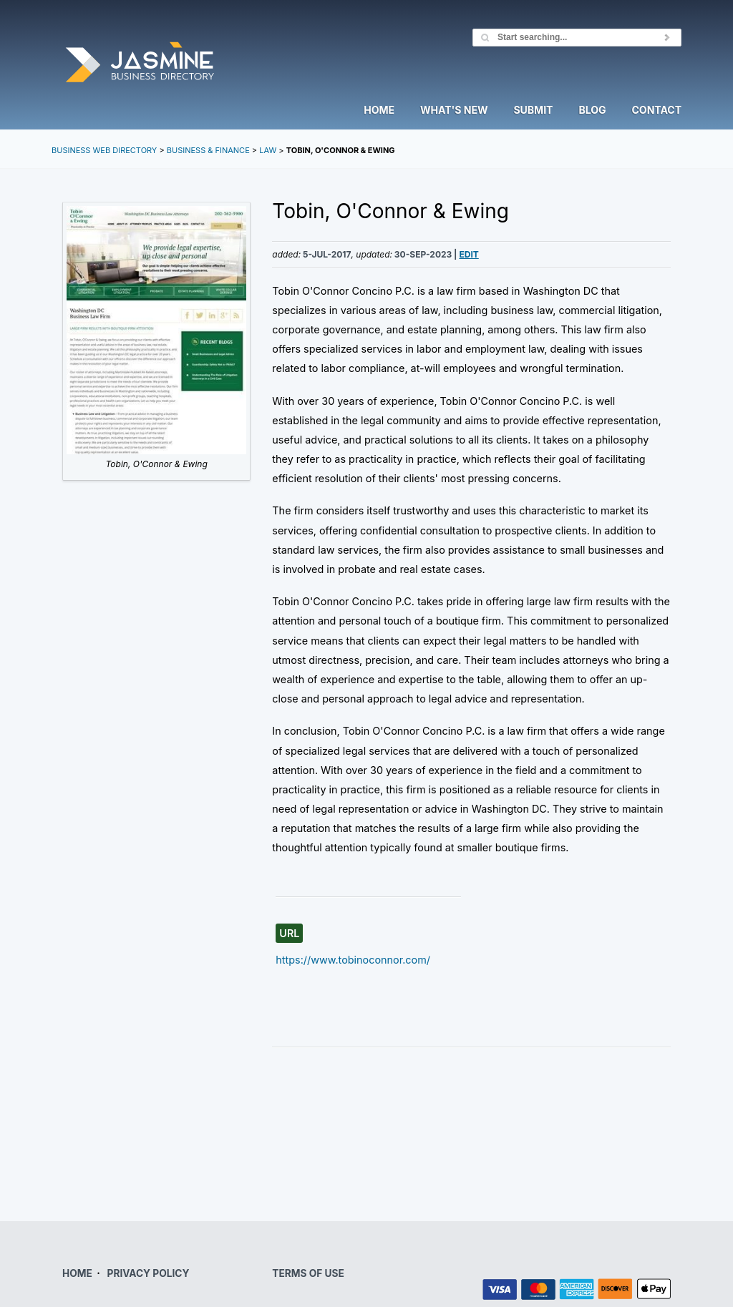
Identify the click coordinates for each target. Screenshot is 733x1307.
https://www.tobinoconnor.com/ (353, 960)
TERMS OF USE (308, 1273)
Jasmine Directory (140, 63)
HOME (77, 1273)
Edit (468, 254)
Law (267, 150)
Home (379, 110)
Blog (592, 110)
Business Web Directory (104, 150)
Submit (533, 110)
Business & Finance (208, 150)
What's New (453, 110)
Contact (656, 110)
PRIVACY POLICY (148, 1273)
